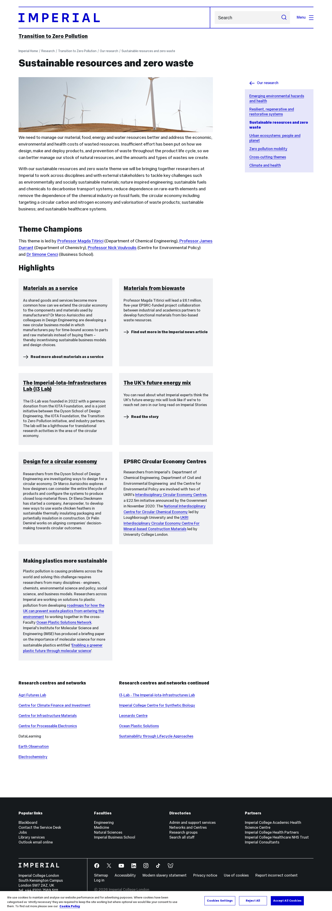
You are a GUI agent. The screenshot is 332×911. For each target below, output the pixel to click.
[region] (166, 901)
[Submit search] (284, 17)
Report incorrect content (276, 875)
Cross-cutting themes (267, 157)
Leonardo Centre (133, 715)
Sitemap (101, 875)
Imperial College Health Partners (272, 832)
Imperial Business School (114, 837)
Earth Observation (34, 746)
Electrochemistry (33, 756)
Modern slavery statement (165, 875)
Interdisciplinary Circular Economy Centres (170, 494)
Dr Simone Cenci (42, 254)
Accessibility (125, 875)
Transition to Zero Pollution (53, 36)
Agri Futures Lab (32, 695)
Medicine (101, 827)
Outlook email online (36, 842)
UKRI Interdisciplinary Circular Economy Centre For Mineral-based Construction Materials (162, 523)
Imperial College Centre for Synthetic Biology (157, 705)
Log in (99, 880)
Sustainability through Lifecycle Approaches (156, 736)
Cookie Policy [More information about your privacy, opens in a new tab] (69, 906)
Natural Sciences (108, 832)
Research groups (183, 832)
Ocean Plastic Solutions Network (63, 622)
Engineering (104, 822)
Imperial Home (28, 51)
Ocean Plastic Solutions (139, 726)
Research (48, 51)
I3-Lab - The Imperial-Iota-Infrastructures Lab (157, 695)
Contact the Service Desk (40, 827)
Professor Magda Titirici (80, 241)
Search (214, 17)
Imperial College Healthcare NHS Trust (277, 837)
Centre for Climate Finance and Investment (54, 705)
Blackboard (28, 822)
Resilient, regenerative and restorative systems (271, 112)
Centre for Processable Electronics (48, 726)
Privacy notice (205, 875)
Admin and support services (192, 822)
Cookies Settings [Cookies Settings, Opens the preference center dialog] (220, 900)
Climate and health (265, 165)
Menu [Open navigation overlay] (305, 17)
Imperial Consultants (262, 842)
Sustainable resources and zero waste (148, 51)
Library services (32, 837)
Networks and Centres (188, 827)
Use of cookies (236, 875)
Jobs (23, 832)
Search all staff (182, 837)
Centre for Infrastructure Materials (48, 715)
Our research (109, 51)
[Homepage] (114, 17)
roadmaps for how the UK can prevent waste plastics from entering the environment (63, 611)
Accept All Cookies (287, 900)
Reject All (253, 900)
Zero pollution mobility (268, 148)
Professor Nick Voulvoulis (112, 247)
